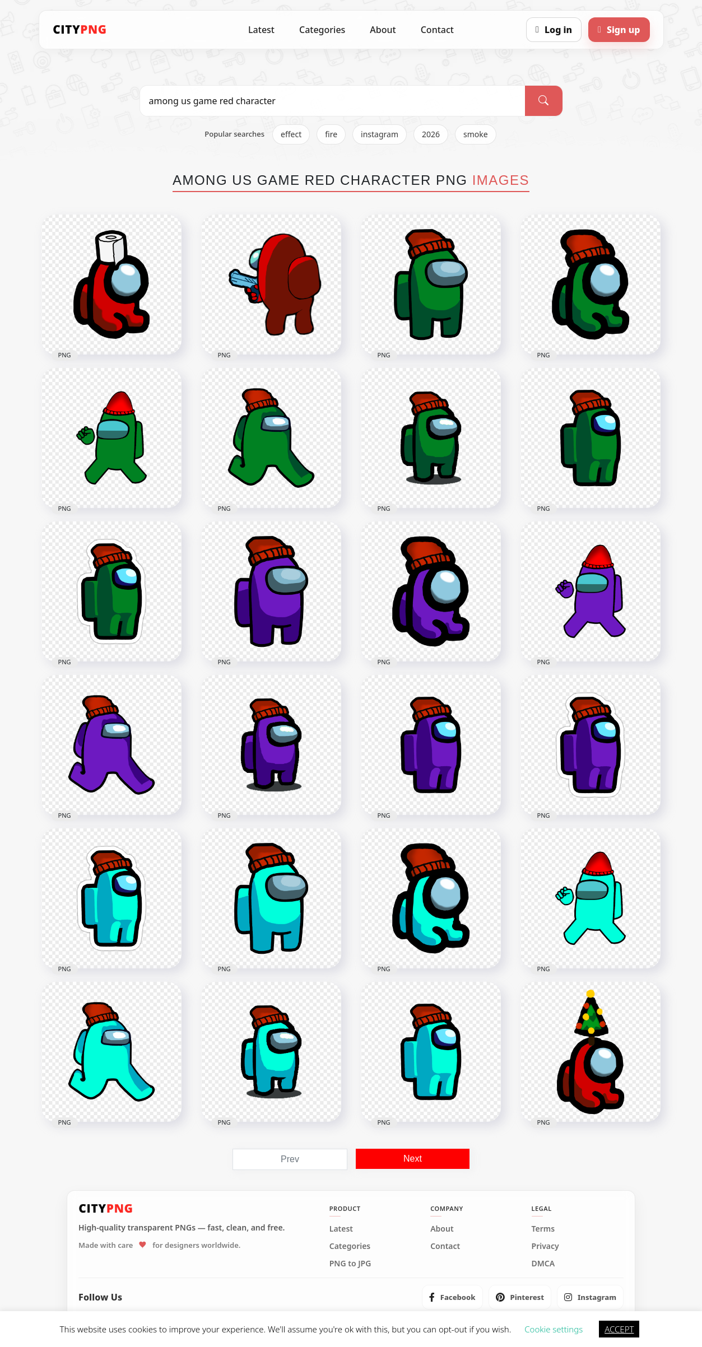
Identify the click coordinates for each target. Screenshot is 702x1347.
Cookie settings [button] (553, 1329)
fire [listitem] (331, 134)
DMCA (543, 1264)
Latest (261, 30)
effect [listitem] (291, 134)
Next (412, 1158)
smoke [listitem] (475, 134)
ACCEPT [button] (619, 1329)
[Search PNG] (333, 101)
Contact (437, 30)
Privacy (545, 1246)
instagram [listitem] (379, 134)
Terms (543, 1229)
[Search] (543, 101)
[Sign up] (618, 29)
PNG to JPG (350, 1264)
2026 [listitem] (431, 134)
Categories (322, 30)
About (383, 30)
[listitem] (452, 1297)
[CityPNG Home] (80, 30)
